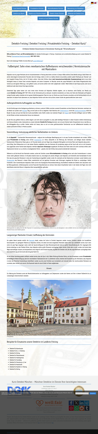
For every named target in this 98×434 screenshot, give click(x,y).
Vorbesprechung (64, 111)
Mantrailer (32, 240)
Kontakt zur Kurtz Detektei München (48, 18)
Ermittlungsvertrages (80, 111)
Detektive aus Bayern (18, 13)
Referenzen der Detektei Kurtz (76, 13)
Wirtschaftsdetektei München (55, 8)
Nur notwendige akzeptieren (82, 393)
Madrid (67, 113)
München (24, 111)
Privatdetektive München (37, 8)
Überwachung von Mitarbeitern (75, 8)
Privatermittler (10, 160)
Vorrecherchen (38, 140)
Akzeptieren (92, 393)
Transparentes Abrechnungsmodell (21, 56)
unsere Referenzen (38, 61)
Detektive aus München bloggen (37, 13)
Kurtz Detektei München (19, 8)
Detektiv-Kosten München (57, 13)
